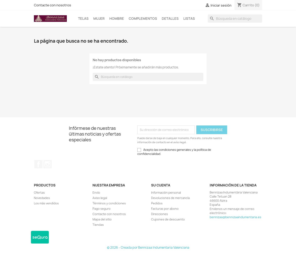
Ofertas (39, 192)
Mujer (99, 18)
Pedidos (157, 203)
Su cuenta (160, 185)
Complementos (143, 18)
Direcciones (159, 214)
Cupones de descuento (168, 219)
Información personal (166, 192)
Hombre (116, 18)
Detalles (170, 18)
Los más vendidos (46, 203)
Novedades (42, 198)
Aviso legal (99, 198)
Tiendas (98, 225)
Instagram (47, 164)
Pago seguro (101, 209)
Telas (83, 18)
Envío (96, 192)
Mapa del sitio (102, 219)
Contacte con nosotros (52, 5)
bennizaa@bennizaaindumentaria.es (235, 217)
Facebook (38, 164)
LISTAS (189, 18)
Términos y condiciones (109, 203)
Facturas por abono (165, 209)
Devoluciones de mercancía (170, 198)
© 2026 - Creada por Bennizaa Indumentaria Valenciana (148, 247)
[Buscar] (235, 18)
